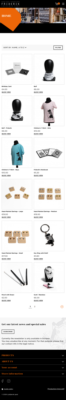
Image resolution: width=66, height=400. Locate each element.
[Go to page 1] (30, 306)
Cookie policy (8, 389)
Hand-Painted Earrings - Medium (45, 211)
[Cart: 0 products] (57, 4)
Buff (35, 86)
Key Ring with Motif (41, 253)
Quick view (6, 92)
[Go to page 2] (34, 306)
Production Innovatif (56, 389)
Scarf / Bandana (39, 295)
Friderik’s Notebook (41, 170)
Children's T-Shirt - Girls (42, 128)
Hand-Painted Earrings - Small (12, 253)
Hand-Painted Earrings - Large (12, 211)
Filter (58, 47)
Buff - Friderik (7, 128)
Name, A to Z (19, 47)
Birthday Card (6, 86)
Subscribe (8, 331)
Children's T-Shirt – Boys (10, 170)
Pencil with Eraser (8, 295)
